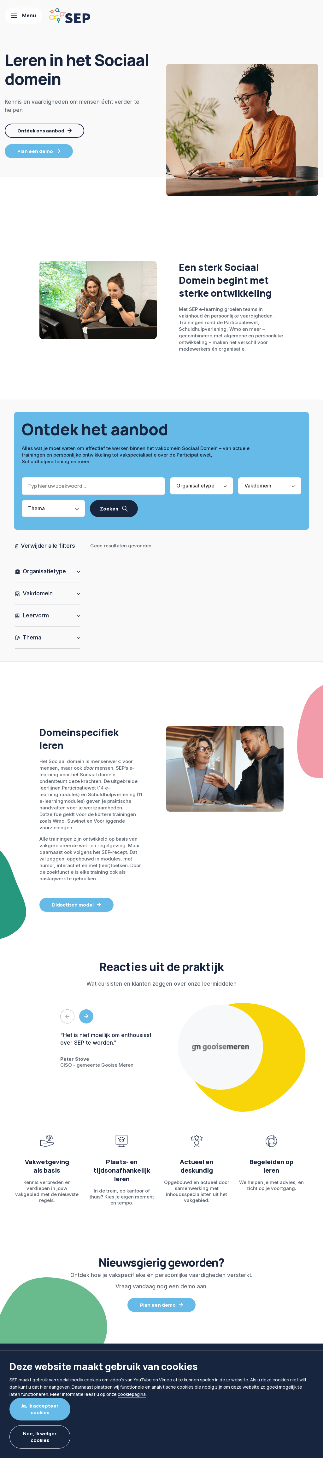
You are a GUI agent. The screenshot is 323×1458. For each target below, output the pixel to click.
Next (86, 1016)
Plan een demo (35, 151)
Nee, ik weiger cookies (40, 1436)
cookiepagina (132, 1394)
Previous (67, 1016)
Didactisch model (73, 904)
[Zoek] (93, 486)
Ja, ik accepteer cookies (40, 1409)
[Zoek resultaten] (114, 508)
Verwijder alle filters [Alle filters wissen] (47, 545)
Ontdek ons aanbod (40, 130)
